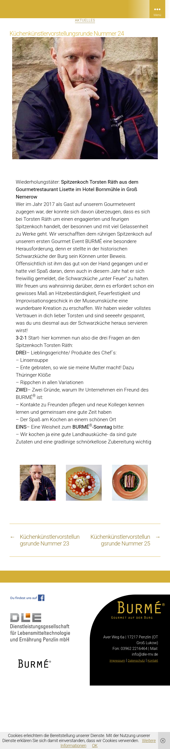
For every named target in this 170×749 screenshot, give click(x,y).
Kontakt (153, 660)
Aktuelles (85, 20)
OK (94, 745)
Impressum (117, 660)
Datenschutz (136, 660)
